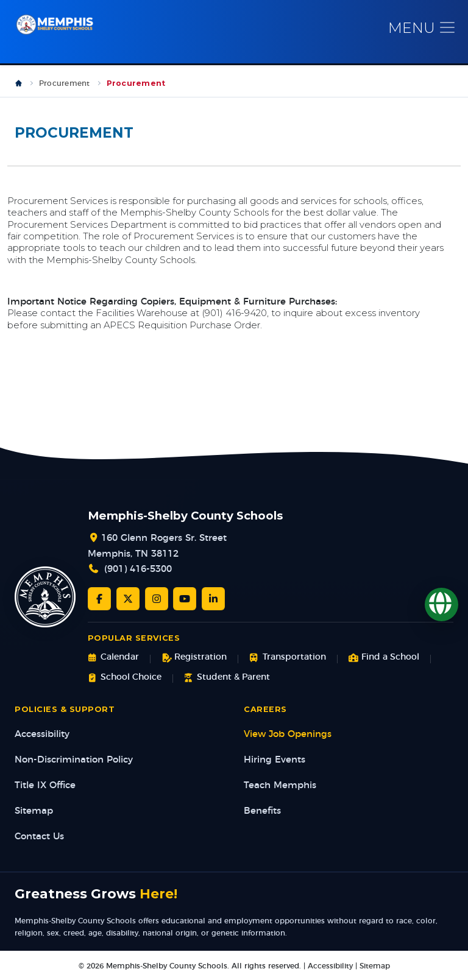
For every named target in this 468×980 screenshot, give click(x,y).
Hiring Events (274, 759)
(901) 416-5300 (138, 569)
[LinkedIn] (213, 598)
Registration (194, 657)
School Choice (124, 677)
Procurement (64, 83)
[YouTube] (184, 598)
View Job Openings (288, 734)
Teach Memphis (280, 785)
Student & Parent (227, 677)
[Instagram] (156, 598)
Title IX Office (45, 785)
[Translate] (441, 604)
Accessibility (42, 734)
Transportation (287, 657)
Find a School (384, 657)
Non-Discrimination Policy (74, 759)
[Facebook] (99, 598)
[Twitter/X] (128, 598)
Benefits (262, 811)
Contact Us (39, 836)
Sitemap (34, 811)
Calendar (113, 657)
